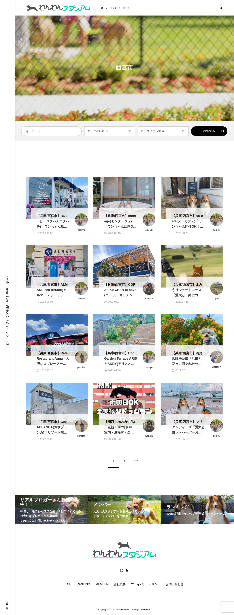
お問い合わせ (174, 584)
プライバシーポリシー (145, 584)
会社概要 (120, 584)
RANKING (83, 584)
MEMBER (102, 584)
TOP (68, 584)
